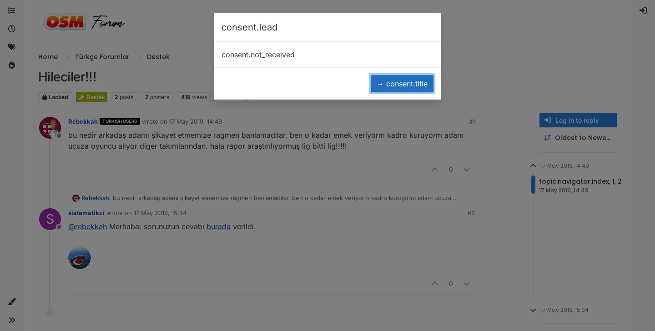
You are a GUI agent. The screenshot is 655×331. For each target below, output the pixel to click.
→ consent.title (402, 83)
